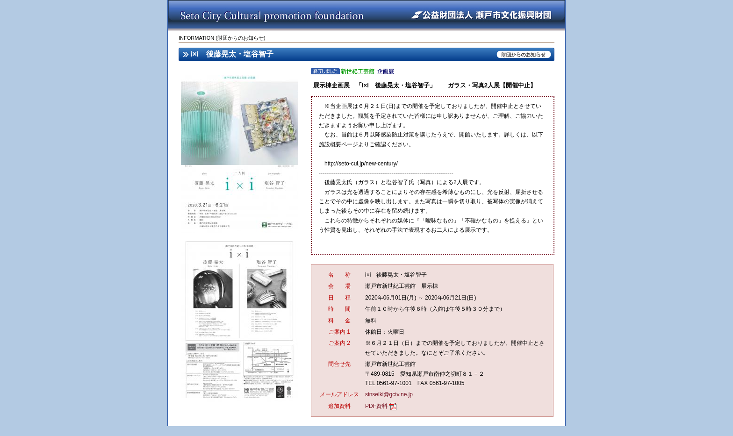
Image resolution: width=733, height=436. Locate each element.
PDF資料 (376, 406)
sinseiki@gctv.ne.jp (389, 394)
